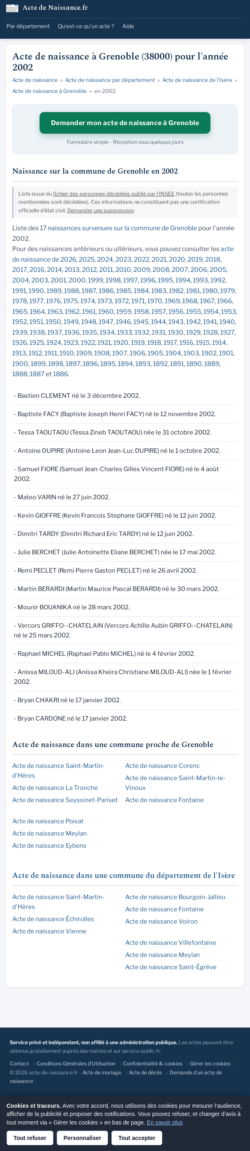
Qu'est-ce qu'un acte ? (86, 26)
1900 (20, 364)
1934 (107, 332)
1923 (71, 342)
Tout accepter (136, 1138)
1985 (123, 291)
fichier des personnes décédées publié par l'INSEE (114, 194)
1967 (207, 301)
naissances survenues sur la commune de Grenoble (122, 228)
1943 (176, 322)
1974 (87, 301)
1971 (138, 301)
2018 (212, 259)
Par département (28, 26)
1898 (55, 364)
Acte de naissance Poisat (48, 821)
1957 (158, 311)
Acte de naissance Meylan (49, 833)
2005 (218, 269)
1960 (106, 311)
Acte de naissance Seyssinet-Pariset (65, 800)
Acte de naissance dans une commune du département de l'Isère (123, 876)
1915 (203, 342)
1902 (209, 353)
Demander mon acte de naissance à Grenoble (125, 123)
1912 (35, 353)
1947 (106, 322)
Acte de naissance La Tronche (55, 788)
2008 (161, 269)
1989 (54, 291)
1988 (71, 291)
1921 (104, 342)
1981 (193, 291)
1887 (37, 374)
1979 (227, 291)
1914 (219, 342)
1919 (138, 342)
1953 (228, 311)
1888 (19, 374)
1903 (191, 353)
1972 (122, 301)
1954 (211, 311)
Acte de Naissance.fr (55, 8)
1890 (194, 364)
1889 (211, 364)
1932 (142, 332)
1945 (140, 322)
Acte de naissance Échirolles (53, 919)
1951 (36, 322)
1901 (226, 353)
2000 (77, 280)
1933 (124, 332)
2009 (141, 269)
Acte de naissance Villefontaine (170, 942)
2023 (123, 259)
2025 (87, 259)
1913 (19, 353)
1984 (141, 291)
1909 (84, 353)
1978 (19, 301)
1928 (210, 332)
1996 (147, 280)
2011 (106, 269)
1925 (36, 342)
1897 (73, 364)
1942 (193, 322)
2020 (177, 259)
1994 (182, 280)
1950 (53, 322)
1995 (165, 280)
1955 (193, 311)
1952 (19, 322)
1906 (137, 353)
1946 (123, 322)
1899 (38, 364)
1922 (88, 342)
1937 (54, 332)
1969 (172, 301)
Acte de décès (145, 1072)
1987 (89, 291)
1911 (50, 353)
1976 (53, 301)
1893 (142, 364)
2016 (36, 269)
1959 (123, 311)
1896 (90, 364)
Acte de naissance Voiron (161, 921)
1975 (70, 301)
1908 (102, 353)
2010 (123, 269)
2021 (159, 259)
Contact (19, 1064)
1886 (60, 374)
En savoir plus (165, 1122)
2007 (180, 269)
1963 (54, 311)
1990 (36, 291)
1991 (19, 291)
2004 (20, 280)
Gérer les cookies (210, 1064)
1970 (154, 301)
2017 (19, 269)
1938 (37, 332)
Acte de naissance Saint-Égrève (171, 967)
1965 (19, 311)
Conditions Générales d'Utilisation (76, 1064)
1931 (159, 332)
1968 (189, 301)
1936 (72, 332)
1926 (19, 342)
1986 (106, 291)
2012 (89, 269)
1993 (200, 280)
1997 (130, 280)
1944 (158, 322)
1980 (210, 291)
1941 (210, 322)
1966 (224, 301)
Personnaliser (83, 1138)
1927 (227, 332)
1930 (176, 332)
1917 (170, 342)
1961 (89, 311)
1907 (119, 353)
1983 (158, 291)
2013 (72, 269)
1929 (193, 332)
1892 (160, 364)
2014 (54, 269)
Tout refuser (29, 1138)
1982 (176, 291)
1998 (113, 280)
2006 (198, 269)
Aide (128, 26)
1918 (154, 342)
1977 (36, 301)
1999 (95, 280)
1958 (141, 311)
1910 (67, 353)
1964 (37, 311)
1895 (107, 364)
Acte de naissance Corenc (162, 766)
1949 (71, 322)
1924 (53, 342)
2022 (141, 259)
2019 (195, 259)
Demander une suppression (100, 210)
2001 (58, 280)
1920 (120, 342)
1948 (88, 322)
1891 (177, 364)
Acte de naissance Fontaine (164, 800)
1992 (217, 280)
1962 (72, 311)
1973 (104, 301)
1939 (19, 332)
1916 (186, 342)
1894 (125, 364)
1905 (155, 353)
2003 (39, 280)
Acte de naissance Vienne (49, 931)
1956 (176, 311)
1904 (173, 353)
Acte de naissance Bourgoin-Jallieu (175, 897)
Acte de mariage (101, 1072)
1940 (227, 322)
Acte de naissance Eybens (49, 845)
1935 (89, 332)
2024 (105, 259)
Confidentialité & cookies (152, 1064)
